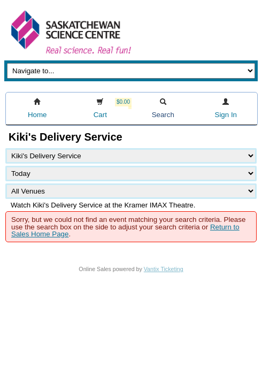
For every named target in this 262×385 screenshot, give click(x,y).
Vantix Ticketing (163, 269)
